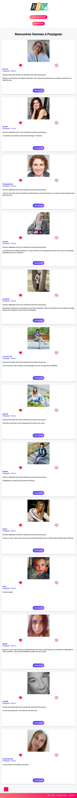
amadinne (6, 299)
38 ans (13, 531)
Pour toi (5, 69)
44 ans (13, 186)
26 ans (13, 243)
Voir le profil (38, 91)
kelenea (5, 471)
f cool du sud (7, 356)
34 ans (13, 761)
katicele (5, 414)
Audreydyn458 (8, 759)
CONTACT (71, 795)
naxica (5, 529)
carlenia (5, 241)
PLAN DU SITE (62, 795)
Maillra (5, 644)
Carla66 (5, 701)
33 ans (13, 301)
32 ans (13, 588)
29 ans (13, 473)
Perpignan (6, 71)
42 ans (13, 646)
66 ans (13, 703)
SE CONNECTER (38, 23)
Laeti (4, 586)
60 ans (13, 358)
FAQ (49, 795)
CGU (53, 795)
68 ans (13, 71)
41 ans (13, 128)
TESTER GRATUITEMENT (38, 17)
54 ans (13, 416)
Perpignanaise (8, 184)
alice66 (5, 127)
